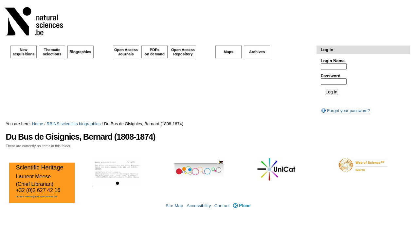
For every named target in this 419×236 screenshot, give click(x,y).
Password (330, 75)
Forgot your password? (345, 110)
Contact (222, 205)
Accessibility (199, 205)
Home (37, 123)
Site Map (174, 205)
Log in (327, 49)
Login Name (333, 60)
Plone (242, 205)
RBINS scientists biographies (73, 123)
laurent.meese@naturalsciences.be (36, 196)
